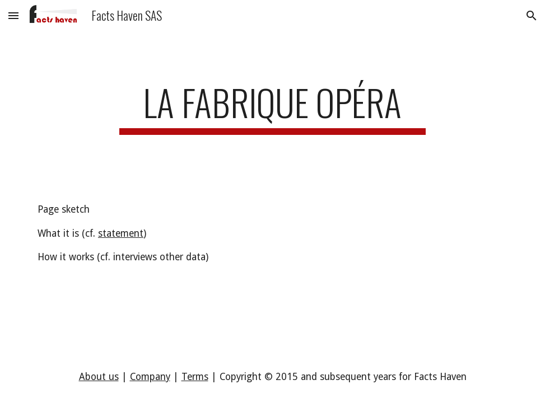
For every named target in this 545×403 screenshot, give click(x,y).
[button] (13, 15)
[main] (272, 107)
